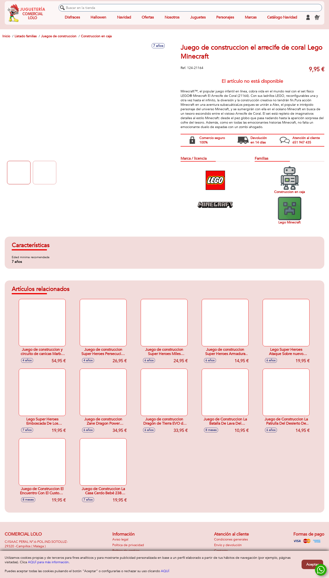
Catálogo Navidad (282, 17)
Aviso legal (120, 539)
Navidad (124, 17)
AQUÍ (165, 571)
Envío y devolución (228, 545)
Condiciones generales (231, 539)
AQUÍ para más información (48, 562)
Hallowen (98, 17)
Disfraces (72, 17)
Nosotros (172, 17)
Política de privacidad (128, 545)
